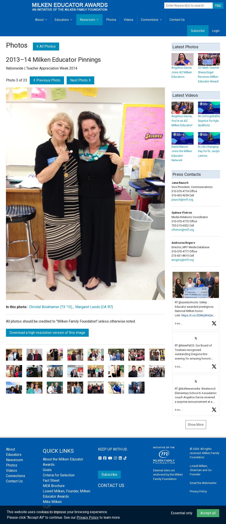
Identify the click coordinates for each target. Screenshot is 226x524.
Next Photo (80, 80)
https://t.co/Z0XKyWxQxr (197, 315)
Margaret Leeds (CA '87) (94, 307)
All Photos (46, 46)
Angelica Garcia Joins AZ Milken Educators (182, 67)
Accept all (208, 513)
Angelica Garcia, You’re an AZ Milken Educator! (182, 116)
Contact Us (177, 19)
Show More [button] (196, 424)
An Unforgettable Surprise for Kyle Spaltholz (209, 116)
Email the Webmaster (203, 483)
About (39, 19)
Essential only (181, 513)
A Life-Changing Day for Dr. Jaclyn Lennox (209, 146)
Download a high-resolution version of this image (47, 333)
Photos (111, 19)
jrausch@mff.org (182, 199)
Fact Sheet (51, 480)
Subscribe (198, 31)
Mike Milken (52, 502)
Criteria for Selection (59, 475)
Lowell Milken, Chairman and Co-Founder (201, 470)
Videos (128, 19)
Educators (62, 19)
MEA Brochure (54, 486)
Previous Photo (46, 80)
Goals (47, 470)
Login (216, 31)
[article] (195, 301)
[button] (196, 300)
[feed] (195, 344)
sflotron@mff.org (182, 229)
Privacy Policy (198, 491)
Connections (149, 19)
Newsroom (87, 19)
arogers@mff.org (182, 259)
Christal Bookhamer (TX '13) (50, 307)
